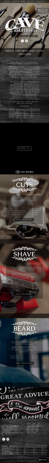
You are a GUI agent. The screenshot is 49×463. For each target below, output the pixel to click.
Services (7, 1)
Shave (24, 36)
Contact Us (40, 1)
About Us (30, 1)
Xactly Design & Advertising (35, 461)
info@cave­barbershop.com (12, 432)
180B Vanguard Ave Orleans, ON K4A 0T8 (10, 428)
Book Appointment (24, 220)
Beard (33, 36)
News (23, 1)
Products (16, 1)
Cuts (15, 36)
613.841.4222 (6, 431)
